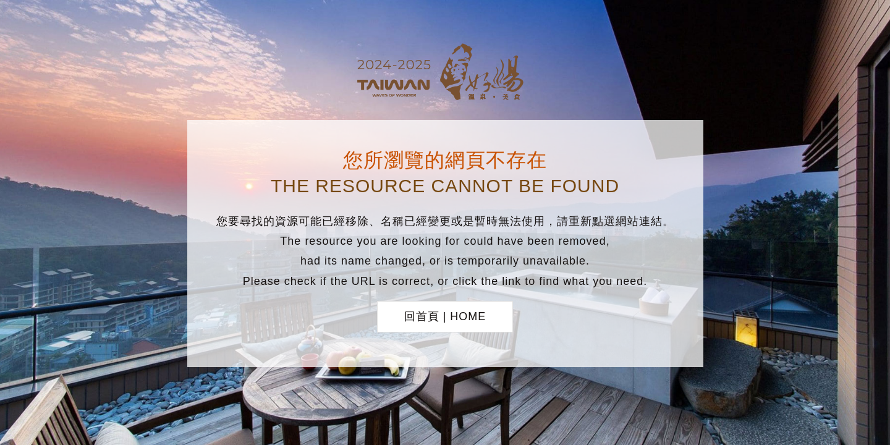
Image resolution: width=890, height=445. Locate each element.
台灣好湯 (445, 73)
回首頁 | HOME (445, 316)
